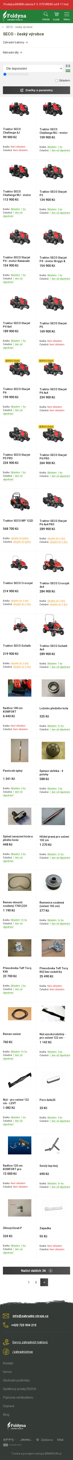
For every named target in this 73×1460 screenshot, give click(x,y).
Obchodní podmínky (16, 1380)
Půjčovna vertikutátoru (18, 1397)
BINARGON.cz (53, 1453)
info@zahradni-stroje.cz (30, 1316)
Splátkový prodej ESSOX (19, 1389)
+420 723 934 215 (23, 1325)
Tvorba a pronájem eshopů (27, 1453)
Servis (7, 1372)
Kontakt (8, 1363)
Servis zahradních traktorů (30, 1342)
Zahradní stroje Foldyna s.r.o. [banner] (14, 16)
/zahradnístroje (22, 1352)
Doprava (8, 1406)
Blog (6, 1414)
